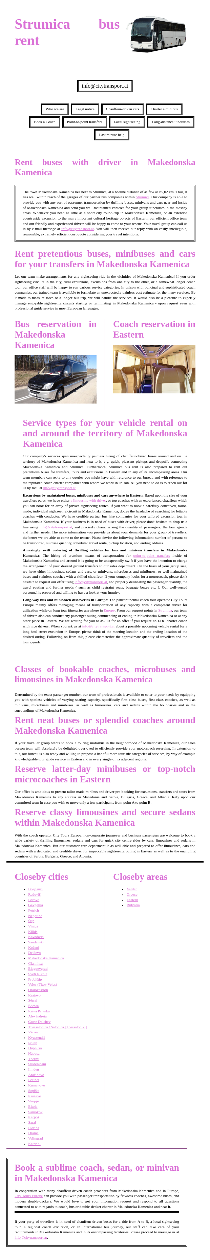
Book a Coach (44, 122)
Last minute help (111, 135)
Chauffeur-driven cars (122, 109)
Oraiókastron (38, 990)
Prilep (32, 1043)
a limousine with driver (88, 500)
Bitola (32, 1106)
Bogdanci (35, 889)
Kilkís (32, 932)
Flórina (33, 1128)
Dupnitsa (35, 1048)
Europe (109, 610)
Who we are (55, 109)
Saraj (32, 1122)
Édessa (33, 1006)
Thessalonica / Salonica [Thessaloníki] (57, 1027)
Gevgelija (35, 905)
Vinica (33, 926)
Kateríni (34, 1144)
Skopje (33, 1101)
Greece (132, 894)
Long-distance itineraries (171, 122)
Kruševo (34, 1096)
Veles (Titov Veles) (42, 984)
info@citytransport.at (105, 86)
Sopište (33, 1091)
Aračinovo (36, 1075)
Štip (31, 921)
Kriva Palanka (39, 1011)
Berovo (33, 900)
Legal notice (85, 109)
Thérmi (33, 1059)
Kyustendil (36, 1037)
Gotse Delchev (39, 1022)
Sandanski (36, 942)
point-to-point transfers (151, 555)
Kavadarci (36, 937)
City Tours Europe (29, 1196)
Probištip (35, 979)
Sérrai (32, 1000)
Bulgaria (133, 905)
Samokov (35, 1112)
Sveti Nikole (37, 974)
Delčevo (34, 952)
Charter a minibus (164, 109)
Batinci (33, 1080)
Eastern (132, 900)
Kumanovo (36, 1085)
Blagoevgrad (37, 968)
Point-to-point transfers (84, 122)
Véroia (33, 1032)
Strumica (142, 197)
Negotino (35, 916)
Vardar (132, 889)
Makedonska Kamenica (46, 958)
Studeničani (37, 1064)
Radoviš (34, 894)
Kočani (33, 947)
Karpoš (33, 1117)
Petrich (33, 910)
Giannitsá (35, 963)
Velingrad (35, 1138)
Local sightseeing (127, 122)
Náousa (34, 1053)
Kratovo (34, 995)
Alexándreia (37, 1016)
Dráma (33, 1133)
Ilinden (33, 1069)
